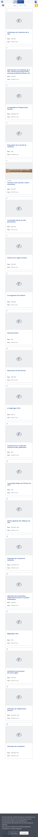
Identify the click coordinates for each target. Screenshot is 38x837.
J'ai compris (24, 833)
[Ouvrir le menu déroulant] (2, 2)
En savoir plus (13, 833)
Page (14, 5)
